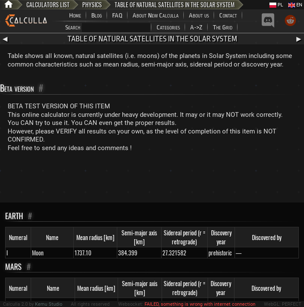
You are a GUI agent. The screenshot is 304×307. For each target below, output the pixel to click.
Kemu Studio (48, 304)
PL (276, 5)
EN (295, 5)
